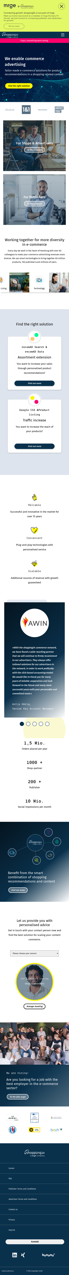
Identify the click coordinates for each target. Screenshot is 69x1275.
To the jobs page (18, 1097)
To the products (34, 150)
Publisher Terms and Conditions (22, 1189)
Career (11, 1168)
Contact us (13, 1209)
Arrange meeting (34, 1006)
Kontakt (35, 1241)
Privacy (12, 1220)
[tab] (22, 724)
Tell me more (13, 26)
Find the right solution (19, 86)
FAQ (10, 1178)
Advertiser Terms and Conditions (23, 1199)
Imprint (12, 1230)
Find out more (34, 383)
